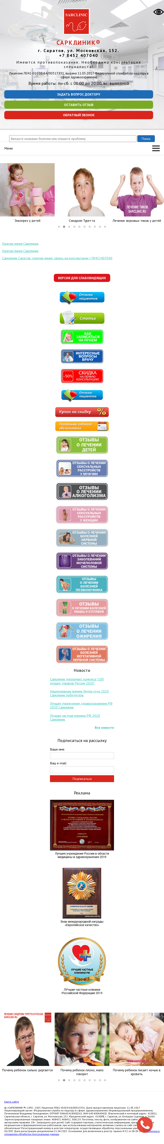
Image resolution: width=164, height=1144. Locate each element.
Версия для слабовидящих (82, 278)
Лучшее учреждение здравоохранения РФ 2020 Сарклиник (81, 705)
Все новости (104, 727)
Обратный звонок (79, 115)
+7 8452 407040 (78, 55)
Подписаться (82, 779)
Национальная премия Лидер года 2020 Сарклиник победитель (79, 693)
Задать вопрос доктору (78, 94)
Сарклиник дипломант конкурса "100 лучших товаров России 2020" (77, 681)
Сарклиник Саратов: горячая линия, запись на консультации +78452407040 (57, 258)
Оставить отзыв (79, 105)
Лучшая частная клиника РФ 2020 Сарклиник (75, 717)
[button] (59, 227)
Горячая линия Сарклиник (20, 243)
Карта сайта (11, 1101)
